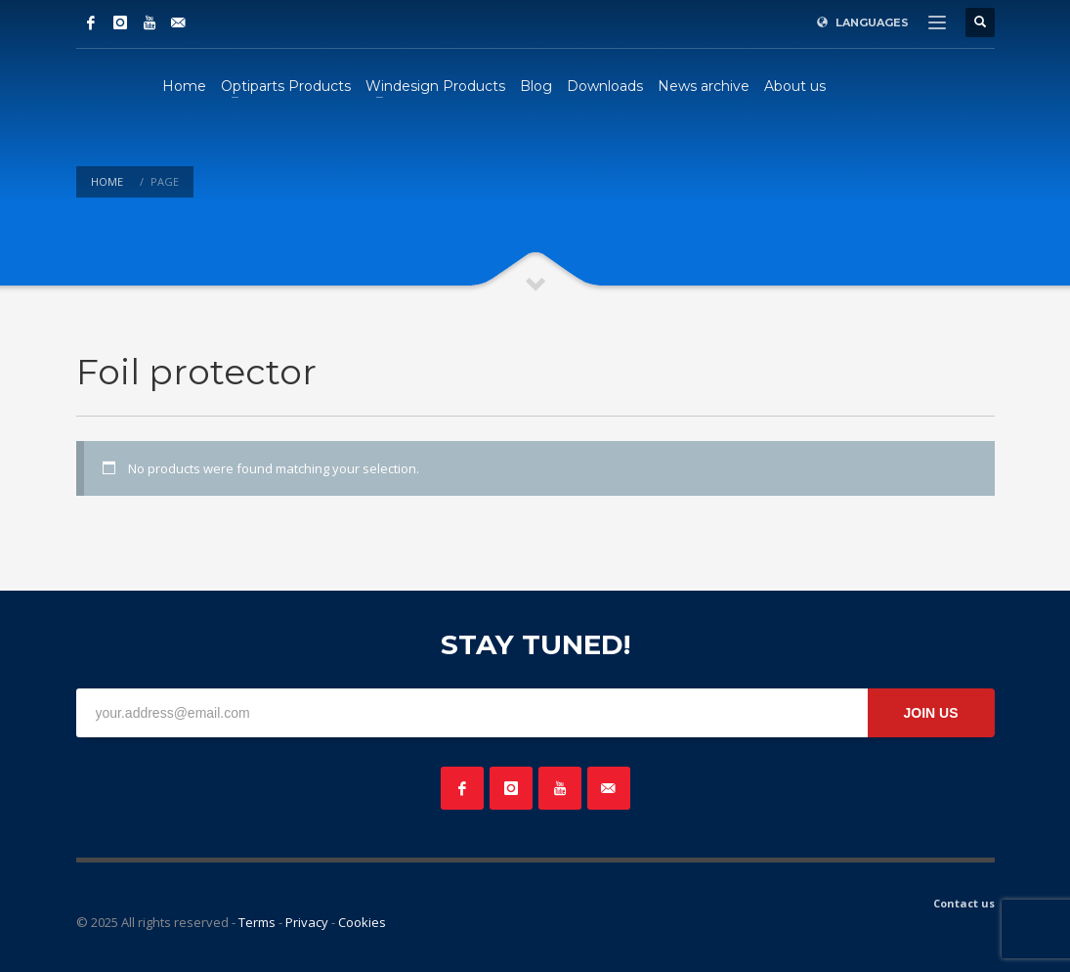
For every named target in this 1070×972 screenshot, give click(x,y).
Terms (257, 922)
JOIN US (930, 713)
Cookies (362, 922)
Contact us (964, 903)
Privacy (306, 922)
